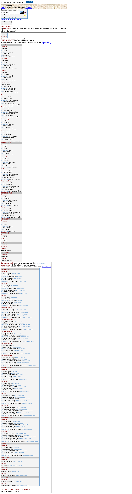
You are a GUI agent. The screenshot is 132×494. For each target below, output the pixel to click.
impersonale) (46, 43)
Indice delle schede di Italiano (11, 19)
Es (25, 15)
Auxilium (28, 8)
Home (3, 8)
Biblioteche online (6, 24)
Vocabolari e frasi (6, 21)
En (25, 12)
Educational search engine (15, 8)
